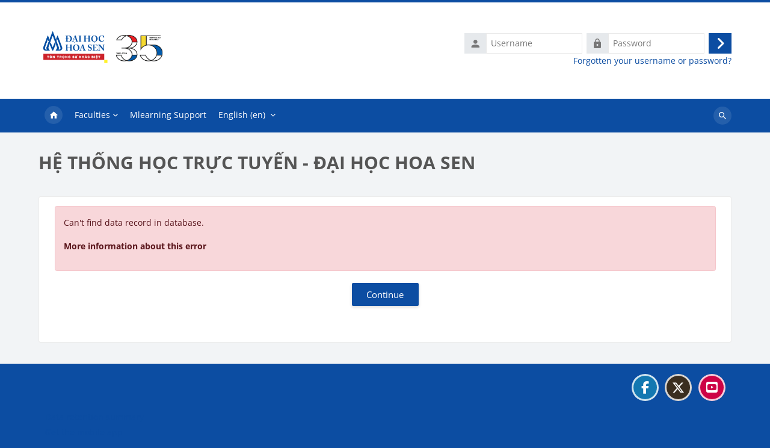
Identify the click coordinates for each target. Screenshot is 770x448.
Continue (385, 294)
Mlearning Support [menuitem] (168, 114)
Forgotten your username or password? (652, 60)
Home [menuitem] (53, 115)
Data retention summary (94, 417)
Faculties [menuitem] (92, 114)
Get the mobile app (84, 432)
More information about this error (135, 246)
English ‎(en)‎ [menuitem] (241, 114)
